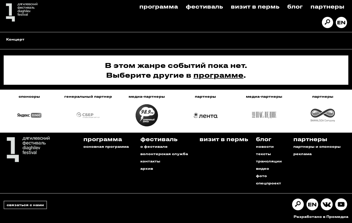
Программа (158, 6)
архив (146, 168)
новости (265, 146)
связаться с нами (25, 205)
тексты (263, 154)
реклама (302, 154)
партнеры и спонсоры (317, 146)
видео (262, 168)
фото (261, 176)
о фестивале (154, 146)
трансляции (269, 161)
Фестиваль (204, 6)
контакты (150, 161)
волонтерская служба (164, 154)
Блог (295, 6)
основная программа (106, 146)
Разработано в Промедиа (321, 216)
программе (218, 75)
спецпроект (268, 183)
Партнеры (327, 6)
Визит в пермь (255, 6)
